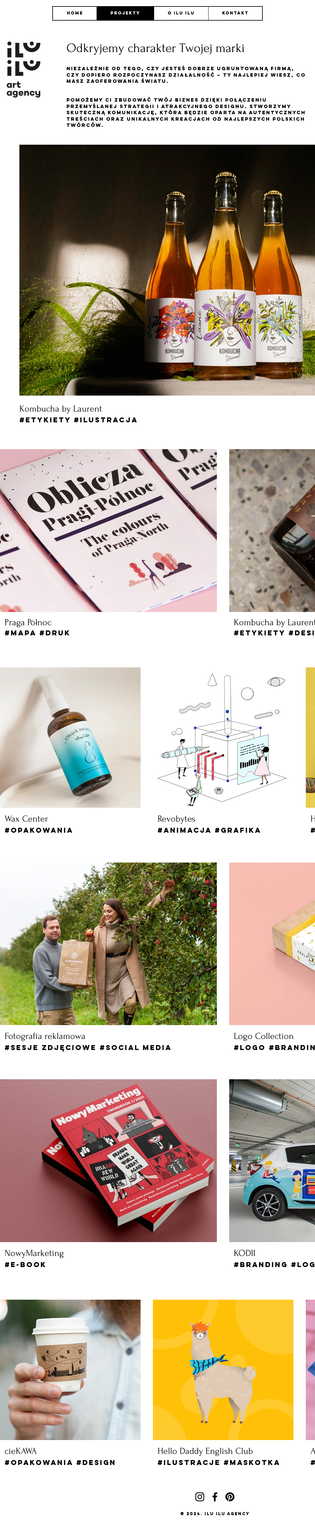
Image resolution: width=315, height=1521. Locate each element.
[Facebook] (215, 1497)
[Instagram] (200, 1497)
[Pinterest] (230, 1497)
